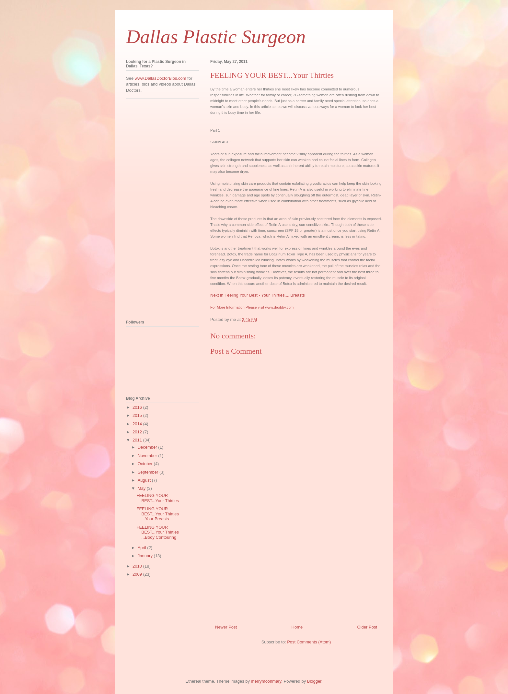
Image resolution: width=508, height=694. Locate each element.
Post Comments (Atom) (309, 642)
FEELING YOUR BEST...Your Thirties (157, 498)
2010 (138, 566)
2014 (138, 423)
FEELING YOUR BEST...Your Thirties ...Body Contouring (157, 532)
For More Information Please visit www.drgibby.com (252, 307)
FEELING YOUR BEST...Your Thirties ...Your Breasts (157, 513)
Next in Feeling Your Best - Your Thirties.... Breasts (257, 295)
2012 (138, 431)
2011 (138, 440)
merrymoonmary (266, 681)
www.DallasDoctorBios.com (160, 78)
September (148, 472)
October (146, 463)
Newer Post (226, 627)
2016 (138, 407)
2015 (138, 415)
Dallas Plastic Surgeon (216, 36)
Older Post (367, 627)
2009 (138, 574)
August (145, 480)
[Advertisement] (296, 560)
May (142, 488)
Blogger (314, 681)
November (148, 455)
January (146, 555)
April (142, 547)
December (148, 447)
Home (297, 627)
